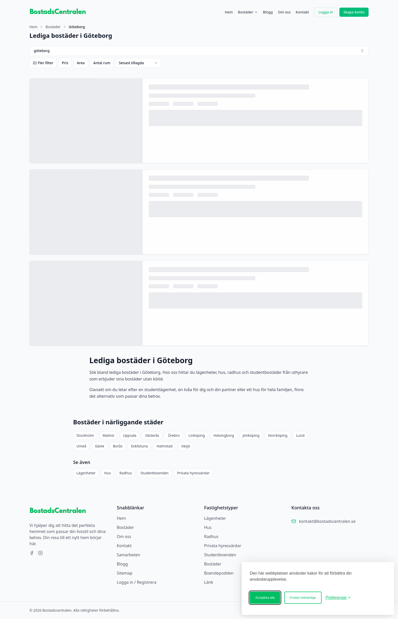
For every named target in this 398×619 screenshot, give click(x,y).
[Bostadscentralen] (370, 598)
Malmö (108, 435)
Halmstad (165, 446)
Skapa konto (353, 12)
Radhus (125, 473)
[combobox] (138, 63)
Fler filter (43, 62)
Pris (65, 62)
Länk (208, 582)
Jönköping (251, 435)
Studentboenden (155, 473)
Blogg (268, 12)
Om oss (284, 12)
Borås (118, 446)
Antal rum (101, 62)
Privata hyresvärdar (193, 473)
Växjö (185, 446)
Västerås (152, 435)
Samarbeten (128, 555)
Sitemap (124, 573)
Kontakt (302, 12)
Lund (300, 435)
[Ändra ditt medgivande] (338, 598)
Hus (107, 473)
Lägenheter (86, 473)
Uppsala (129, 435)
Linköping (196, 435)
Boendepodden (219, 573)
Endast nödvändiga (303, 597)
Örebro (174, 435)
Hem (229, 12)
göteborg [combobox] (199, 50)
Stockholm (85, 435)
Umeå (81, 446)
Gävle (99, 446)
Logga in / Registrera (136, 582)
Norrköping (277, 435)
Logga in (325, 12)
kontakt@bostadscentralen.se (327, 521)
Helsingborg (223, 435)
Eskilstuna (139, 446)
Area (81, 62)
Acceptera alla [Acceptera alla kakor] (265, 597)
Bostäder (248, 12)
